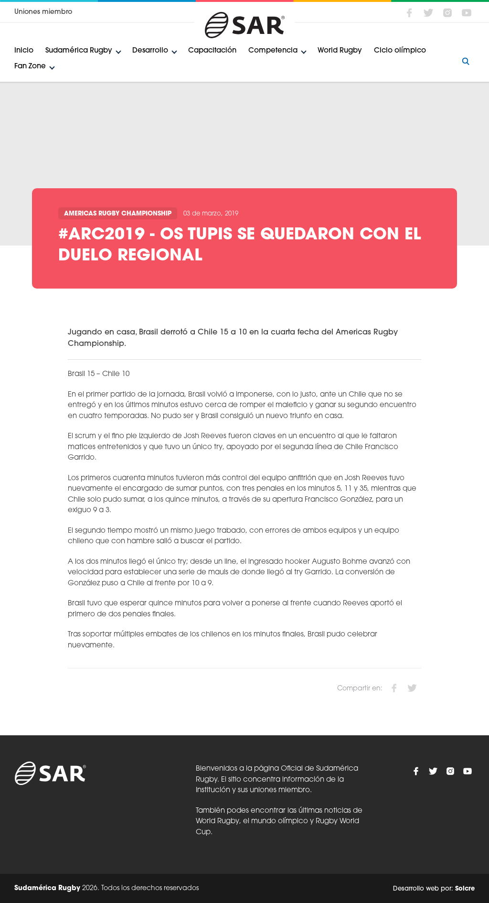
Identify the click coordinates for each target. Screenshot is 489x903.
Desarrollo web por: (434, 888)
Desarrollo (150, 50)
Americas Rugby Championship (117, 214)
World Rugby (340, 50)
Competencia (273, 50)
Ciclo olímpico (400, 50)
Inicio (23, 50)
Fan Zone (30, 66)
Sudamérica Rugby (78, 50)
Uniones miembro (43, 12)
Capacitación (212, 50)
